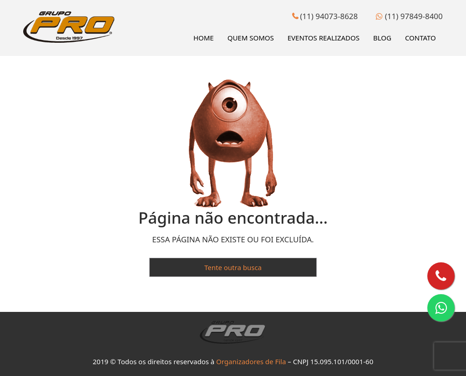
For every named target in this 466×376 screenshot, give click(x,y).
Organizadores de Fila (251, 361)
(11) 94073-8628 (325, 16)
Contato (420, 37)
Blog (382, 37)
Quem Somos (251, 37)
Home (203, 37)
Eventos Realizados (324, 37)
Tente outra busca (233, 267)
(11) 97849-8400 (409, 16)
